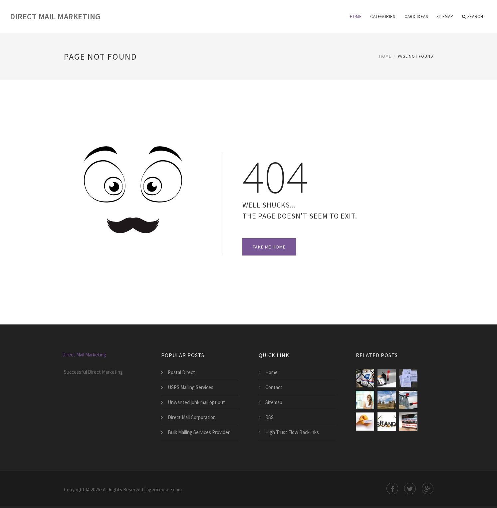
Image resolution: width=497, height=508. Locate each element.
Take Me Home (269, 247)
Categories (382, 16)
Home (356, 16)
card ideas (416, 16)
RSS (269, 417)
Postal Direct (181, 372)
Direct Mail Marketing (55, 16)
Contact (273, 387)
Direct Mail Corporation (192, 417)
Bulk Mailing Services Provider (199, 432)
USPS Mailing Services (190, 387)
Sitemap (444, 16)
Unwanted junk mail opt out (196, 402)
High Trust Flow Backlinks (292, 432)
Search (472, 16)
